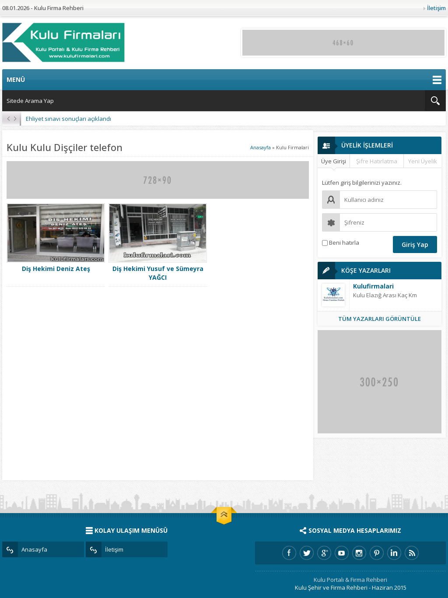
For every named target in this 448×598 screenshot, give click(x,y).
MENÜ (224, 79)
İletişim (436, 8)
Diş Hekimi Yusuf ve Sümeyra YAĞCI (157, 272)
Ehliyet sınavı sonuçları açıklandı (68, 119)
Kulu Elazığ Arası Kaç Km (385, 295)
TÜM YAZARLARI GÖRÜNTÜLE (379, 319)
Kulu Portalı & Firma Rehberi (350, 580)
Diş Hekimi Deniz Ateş (56, 268)
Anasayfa (260, 147)
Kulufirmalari (373, 286)
